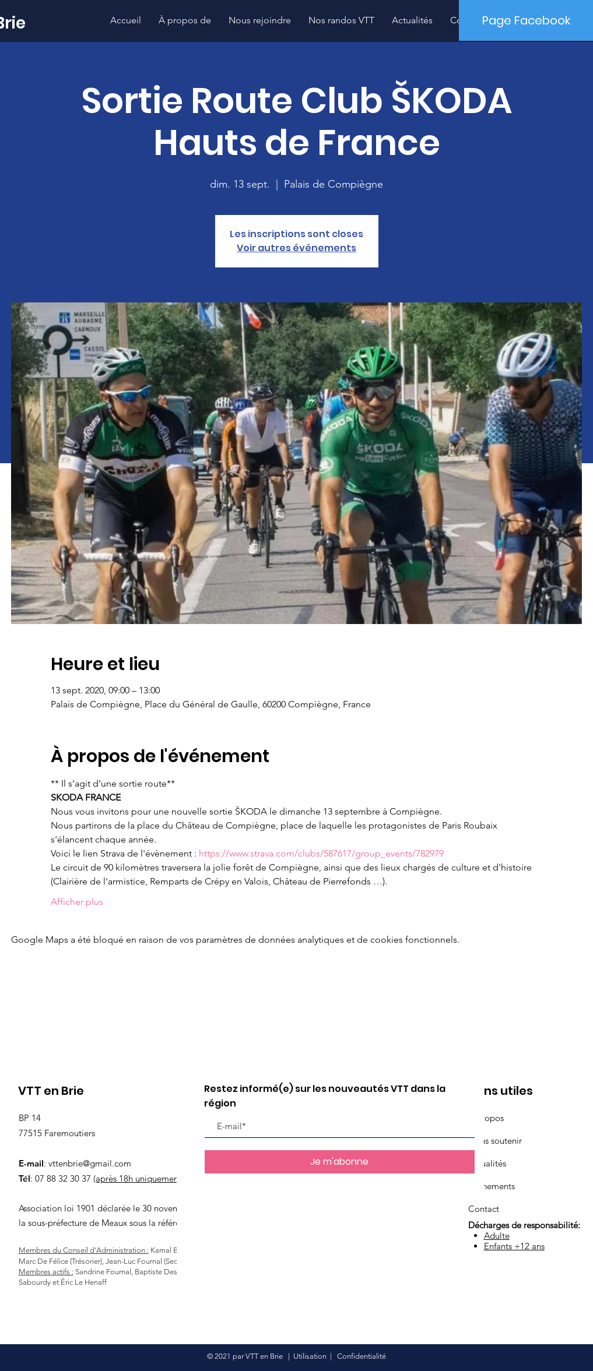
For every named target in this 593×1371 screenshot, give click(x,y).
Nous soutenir (495, 1140)
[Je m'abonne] (340, 1161)
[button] (341, 20)
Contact (483, 1208)
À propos (486, 1117)
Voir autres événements (296, 248)
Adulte (497, 1235)
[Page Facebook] (526, 20)
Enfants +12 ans (514, 1246)
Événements (491, 1186)
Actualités (487, 1163)
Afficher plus (77, 901)
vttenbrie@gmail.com (89, 1163)
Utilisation (310, 1356)
